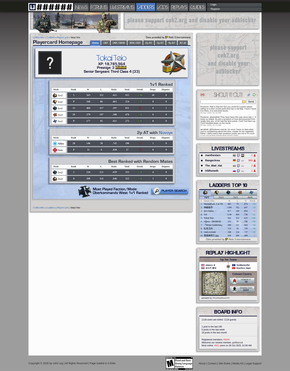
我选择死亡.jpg (211, 235)
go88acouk (237, 342)
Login (213, 4)
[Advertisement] (192, 20)
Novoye (166, 132)
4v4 (249, 197)
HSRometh (211, 170)
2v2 (221, 197)
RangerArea (212, 160)
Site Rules (225, 363)
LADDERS (145, 7)
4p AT (171, 43)
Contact (212, 363)
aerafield (204, 129)
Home (95, 43)
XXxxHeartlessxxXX (221, 298)
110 (205, 214)
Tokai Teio (209, 218)
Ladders (51, 37)
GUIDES (197, 7)
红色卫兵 (208, 228)
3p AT (160, 43)
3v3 (235, 197)
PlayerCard (62, 37)
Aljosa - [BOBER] (212, 221)
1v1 (206, 197)
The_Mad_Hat (213, 165)
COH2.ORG (39, 37)
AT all (183, 43)
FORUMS (99, 7)
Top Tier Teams (228, 259)
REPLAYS (179, 7)
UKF (105, 43)
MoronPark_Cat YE (213, 204)
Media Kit (238, 363)
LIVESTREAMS (122, 7)
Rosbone (204, 107)
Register (215, 9)
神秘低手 (208, 207)
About (202, 363)
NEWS (81, 7)
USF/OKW (119, 43)
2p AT (148, 43)
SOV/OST (135, 43)
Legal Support (253, 363)
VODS (163, 7)
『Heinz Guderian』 (213, 225)
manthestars (212, 155)
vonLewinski (210, 232)
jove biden (209, 211)
